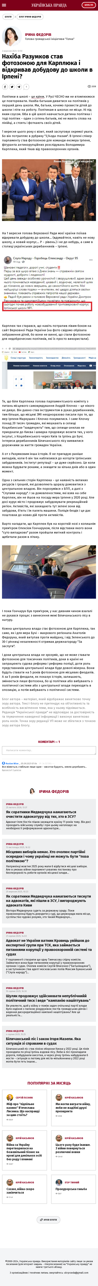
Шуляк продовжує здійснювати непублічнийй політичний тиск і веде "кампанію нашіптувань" (48, 998)
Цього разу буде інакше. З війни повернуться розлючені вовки (73, 1148)
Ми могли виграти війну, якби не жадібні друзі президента (73, 1107)
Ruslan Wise (12, 763)
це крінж (37, 96)
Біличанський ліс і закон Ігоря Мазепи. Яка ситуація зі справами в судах (43, 1041)
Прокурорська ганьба (71, 1189)
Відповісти (6, 770)
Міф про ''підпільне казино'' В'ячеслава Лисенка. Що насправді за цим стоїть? (23, 1109)
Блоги (8, 17)
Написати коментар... (49, 750)
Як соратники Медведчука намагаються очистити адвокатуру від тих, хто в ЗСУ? (41, 814)
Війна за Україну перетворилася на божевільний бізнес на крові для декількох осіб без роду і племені (24, 1152)
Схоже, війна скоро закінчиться (20, 1191)
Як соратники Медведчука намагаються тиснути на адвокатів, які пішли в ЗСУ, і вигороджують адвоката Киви (48, 901)
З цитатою (17, 770)
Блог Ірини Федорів (30, 17)
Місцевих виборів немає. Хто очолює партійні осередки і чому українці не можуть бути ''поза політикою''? (47, 856)
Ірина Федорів (38, 34)
